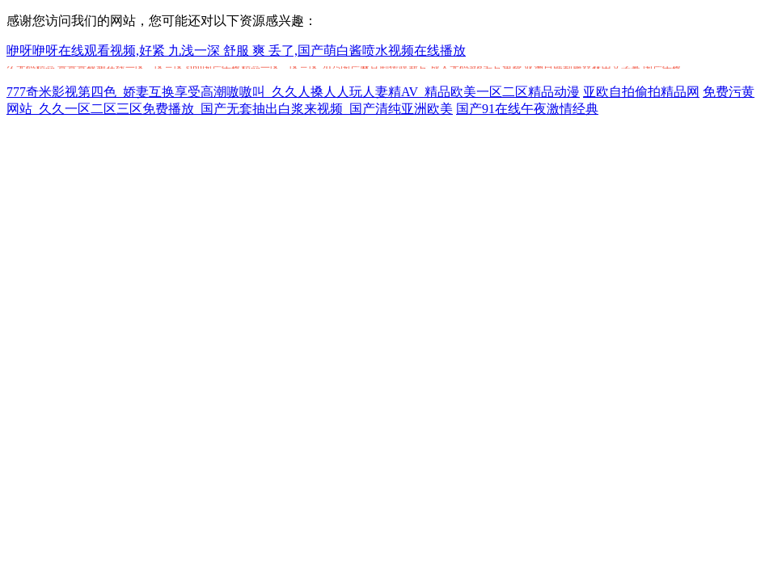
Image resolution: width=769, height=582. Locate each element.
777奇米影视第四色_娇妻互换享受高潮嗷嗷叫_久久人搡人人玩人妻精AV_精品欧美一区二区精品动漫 (293, 92)
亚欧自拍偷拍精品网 (641, 92)
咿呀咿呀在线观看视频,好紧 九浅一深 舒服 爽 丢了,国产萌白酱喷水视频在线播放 (236, 50)
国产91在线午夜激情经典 (527, 109)
